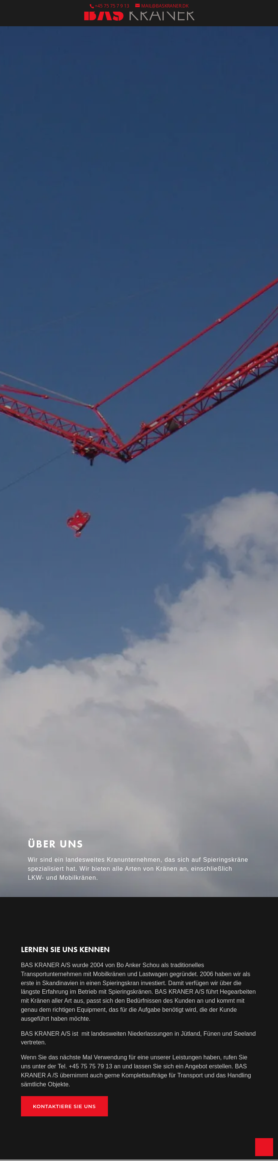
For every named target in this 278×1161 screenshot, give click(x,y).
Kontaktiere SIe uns (64, 1106)
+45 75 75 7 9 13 (112, 6)
